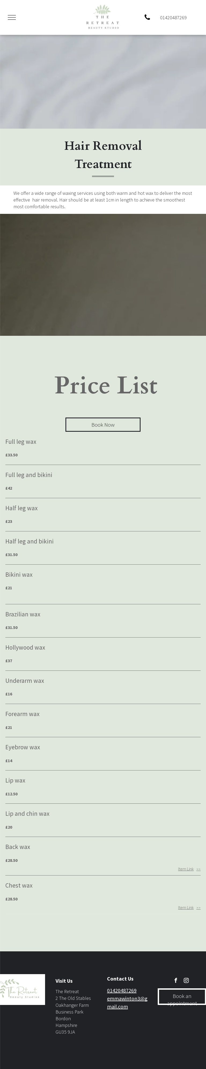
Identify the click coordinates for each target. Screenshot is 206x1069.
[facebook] (176, 981)
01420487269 (122, 990)
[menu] (12, 17)
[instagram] (186, 981)
